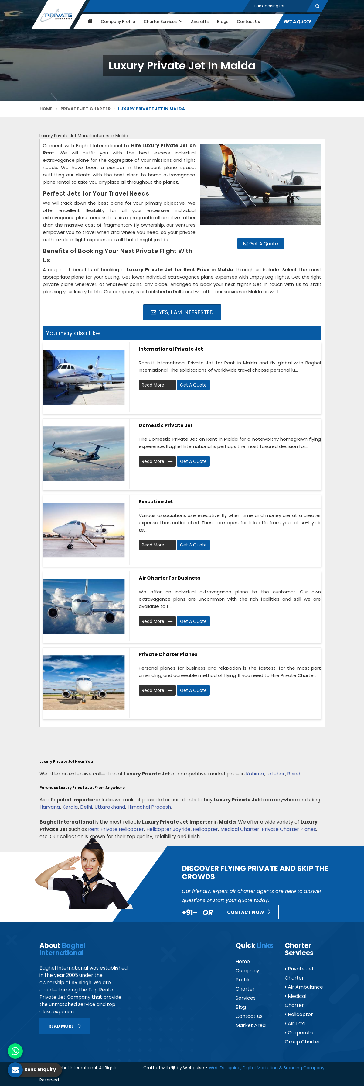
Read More (157, 385)
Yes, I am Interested (182, 312)
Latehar (275, 773)
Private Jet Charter (85, 109)
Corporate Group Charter (302, 1037)
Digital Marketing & (262, 1068)
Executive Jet (156, 501)
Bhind (293, 773)
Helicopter (205, 829)
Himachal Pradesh (149, 806)
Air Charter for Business (169, 577)
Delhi (86, 806)
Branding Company (304, 1068)
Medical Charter (239, 829)
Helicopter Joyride (168, 829)
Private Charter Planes (168, 654)
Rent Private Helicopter (116, 829)
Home (46, 109)
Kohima (255, 773)
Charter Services (163, 21)
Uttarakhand (109, 806)
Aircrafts (200, 21)
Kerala (70, 806)
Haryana (49, 806)
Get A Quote (297, 22)
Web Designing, (225, 1068)
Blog (241, 1007)
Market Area (251, 1025)
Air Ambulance (304, 987)
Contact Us (248, 21)
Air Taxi (295, 1023)
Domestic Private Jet (166, 425)
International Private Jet (171, 348)
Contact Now (249, 911)
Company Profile (118, 21)
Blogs (222, 21)
